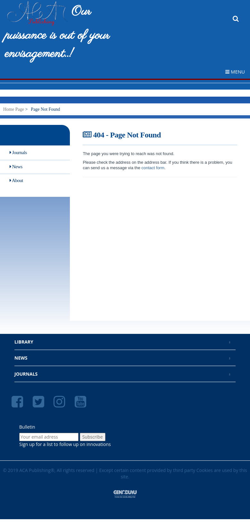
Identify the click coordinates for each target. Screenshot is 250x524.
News (16, 166)
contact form (152, 167)
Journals (18, 152)
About (16, 180)
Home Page (13, 109)
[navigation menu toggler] (237, 71)
